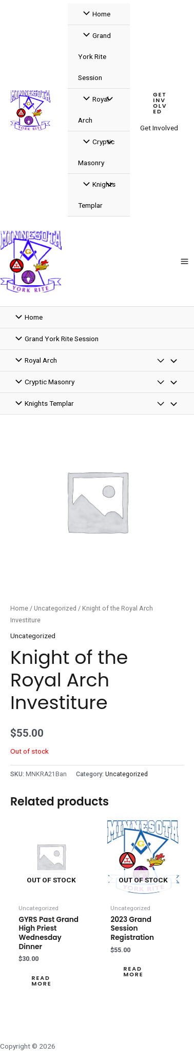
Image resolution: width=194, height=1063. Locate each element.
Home (19, 608)
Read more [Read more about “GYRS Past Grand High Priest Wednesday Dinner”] (41, 981)
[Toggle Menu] (107, 100)
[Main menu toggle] (185, 261)
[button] (162, 104)
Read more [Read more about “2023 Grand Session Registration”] (133, 971)
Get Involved (159, 128)
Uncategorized (55, 608)
